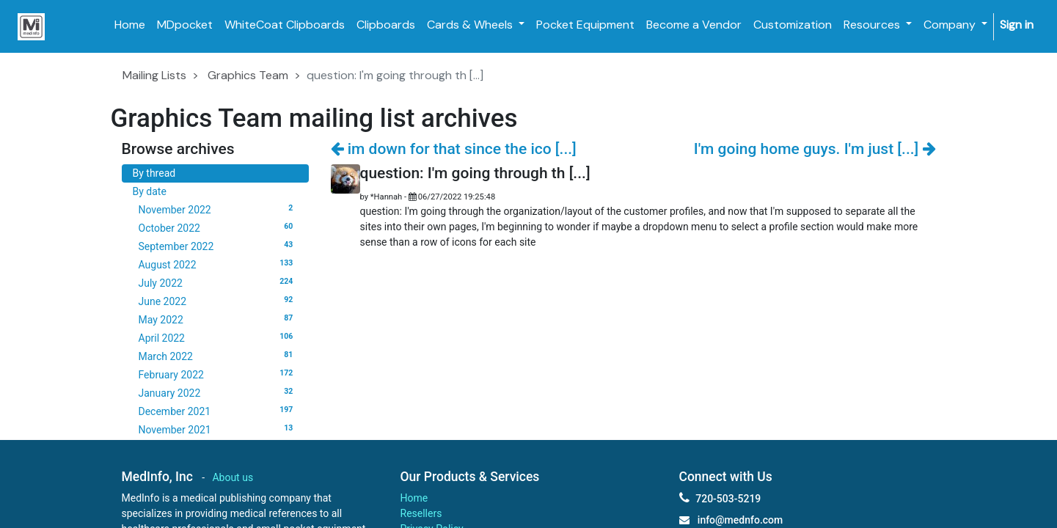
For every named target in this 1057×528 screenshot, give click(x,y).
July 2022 (218, 282)
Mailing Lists (154, 75)
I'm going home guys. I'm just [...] (815, 149)
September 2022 (218, 245)
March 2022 (218, 355)
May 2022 (218, 319)
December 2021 (218, 410)
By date (150, 191)
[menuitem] (130, 25)
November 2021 (218, 429)
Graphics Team (248, 75)
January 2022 (218, 392)
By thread (154, 173)
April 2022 (218, 337)
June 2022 (218, 300)
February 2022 (218, 374)
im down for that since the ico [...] (454, 149)
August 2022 (218, 264)
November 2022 (218, 209)
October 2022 (218, 227)
